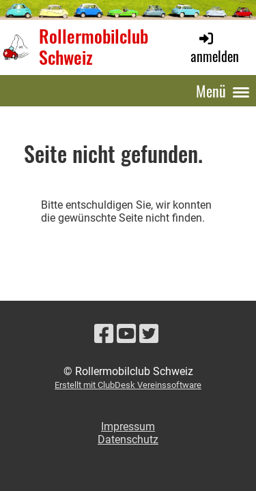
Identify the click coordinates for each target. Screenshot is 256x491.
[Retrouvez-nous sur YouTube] (126, 334)
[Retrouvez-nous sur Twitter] (148, 334)
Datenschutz (128, 439)
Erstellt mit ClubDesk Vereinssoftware (128, 385)
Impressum (128, 426)
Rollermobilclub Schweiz (93, 46)
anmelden (214, 48)
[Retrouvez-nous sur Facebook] (103, 334)
